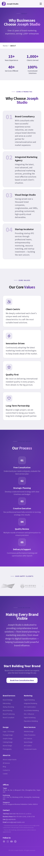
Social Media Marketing (31, 710)
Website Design (29, 731)
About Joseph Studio (10, 759)
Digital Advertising (29, 717)
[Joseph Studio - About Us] (10, 4)
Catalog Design (8, 742)
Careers (5, 774)
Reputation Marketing (31, 721)
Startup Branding (8, 707)
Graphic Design (8, 738)
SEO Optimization (30, 707)
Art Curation (28, 746)
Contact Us (6, 770)
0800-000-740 (13, 814)
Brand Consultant (8, 717)
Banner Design (7, 746)
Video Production (29, 735)
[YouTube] (11, 841)
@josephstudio (11, 819)
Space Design (28, 742)
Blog (4, 767)
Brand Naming (7, 710)
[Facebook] (4, 841)
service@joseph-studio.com (16, 822)
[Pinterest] (15, 841)
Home (5, 45)
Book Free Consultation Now (22, 680)
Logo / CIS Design (8, 731)
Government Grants (30, 749)
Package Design (8, 735)
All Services (6, 763)
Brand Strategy (7, 700)
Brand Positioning (9, 714)
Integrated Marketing (30, 703)
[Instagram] (8, 841)
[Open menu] (40, 3)
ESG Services (28, 738)
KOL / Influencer (29, 714)
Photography (7, 749)
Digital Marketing (29, 700)
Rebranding (6, 703)
